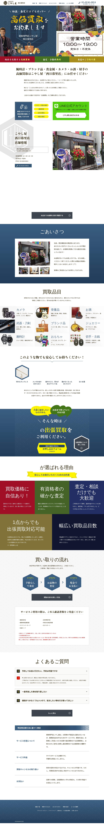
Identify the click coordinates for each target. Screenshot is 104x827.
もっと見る (52, 713)
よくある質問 (70, 3)
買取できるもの (43, 3)
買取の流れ (62, 3)
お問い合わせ (75, 810)
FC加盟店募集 (67, 810)
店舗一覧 (34, 3)
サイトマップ (52, 810)
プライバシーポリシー (42, 810)
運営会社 (59, 810)
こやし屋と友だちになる (71, 115)
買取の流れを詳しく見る (52, 597)
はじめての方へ (53, 3)
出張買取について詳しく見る (81, 443)
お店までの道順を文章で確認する (52, 215)
